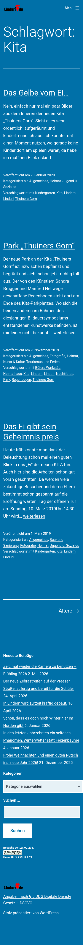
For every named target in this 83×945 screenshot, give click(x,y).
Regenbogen (21, 380)
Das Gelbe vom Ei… (36, 92)
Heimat (55, 181)
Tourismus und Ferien (43, 362)
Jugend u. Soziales (64, 545)
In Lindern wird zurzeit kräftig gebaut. (35, 703)
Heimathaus (12, 374)
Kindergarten (45, 193)
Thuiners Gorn (26, 199)
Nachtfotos (64, 374)
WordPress (49, 913)
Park (6, 380)
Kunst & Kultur (14, 362)
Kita (60, 193)
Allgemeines (38, 181)
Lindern (70, 193)
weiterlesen (64, 332)
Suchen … (11, 800)
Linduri (8, 199)
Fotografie (57, 356)
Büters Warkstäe (48, 368)
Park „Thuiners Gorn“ (39, 245)
